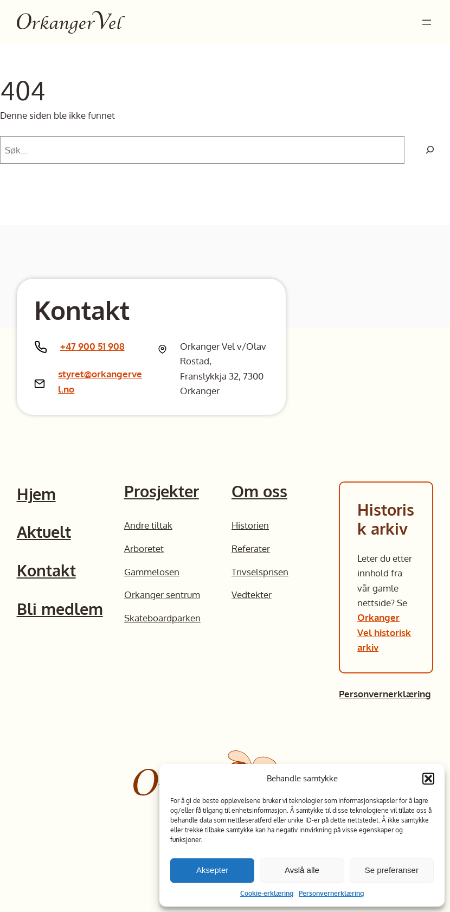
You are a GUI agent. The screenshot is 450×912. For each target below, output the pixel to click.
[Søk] (430, 150)
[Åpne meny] (426, 22)
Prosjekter (161, 491)
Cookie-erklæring (266, 893)
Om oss (259, 491)
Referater (251, 548)
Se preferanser (392, 870)
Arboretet (144, 548)
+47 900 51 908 (92, 346)
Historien (250, 525)
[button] (428, 778)
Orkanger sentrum (162, 594)
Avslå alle (302, 870)
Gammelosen (151, 571)
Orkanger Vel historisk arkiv (384, 632)
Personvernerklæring (331, 893)
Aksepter (212, 870)
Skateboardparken (162, 618)
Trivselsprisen (260, 571)
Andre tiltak (148, 525)
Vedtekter (252, 594)
